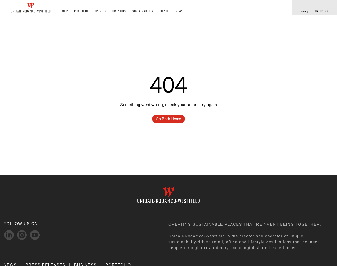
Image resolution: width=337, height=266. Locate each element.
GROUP (64, 11)
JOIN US (165, 11)
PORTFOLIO (81, 11)
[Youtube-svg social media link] (34, 235)
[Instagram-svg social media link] (22, 235)
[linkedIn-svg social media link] (9, 235)
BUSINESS (100, 11)
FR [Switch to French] (321, 11)
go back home (168, 119)
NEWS (179, 11)
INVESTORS (119, 11)
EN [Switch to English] (316, 11)
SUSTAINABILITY (143, 11)
